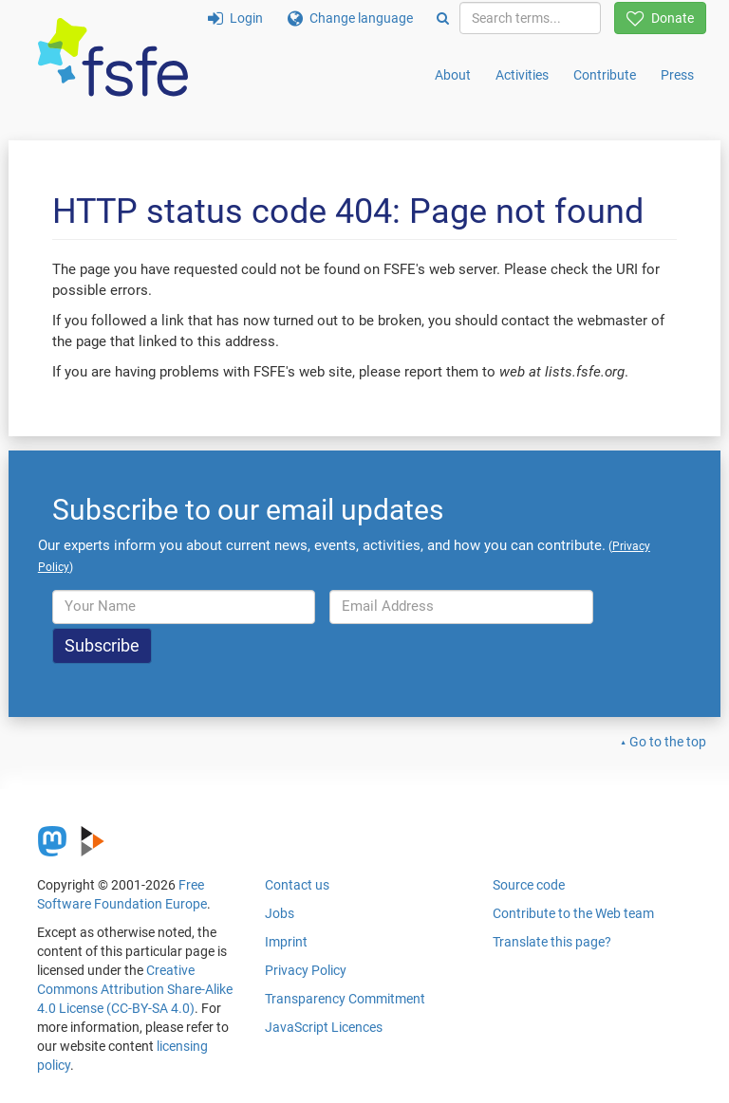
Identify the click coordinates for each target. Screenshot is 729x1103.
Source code (529, 884)
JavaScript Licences (324, 1027)
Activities (522, 75)
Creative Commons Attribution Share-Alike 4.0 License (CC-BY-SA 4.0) (135, 989)
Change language (350, 18)
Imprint (286, 941)
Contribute (604, 75)
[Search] (442, 18)
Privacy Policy (305, 970)
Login (235, 18)
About (453, 75)
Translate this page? (552, 941)
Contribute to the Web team (573, 913)
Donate (660, 18)
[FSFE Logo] (113, 58)
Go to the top (667, 741)
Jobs (279, 913)
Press (677, 75)
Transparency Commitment (345, 998)
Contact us (297, 884)
